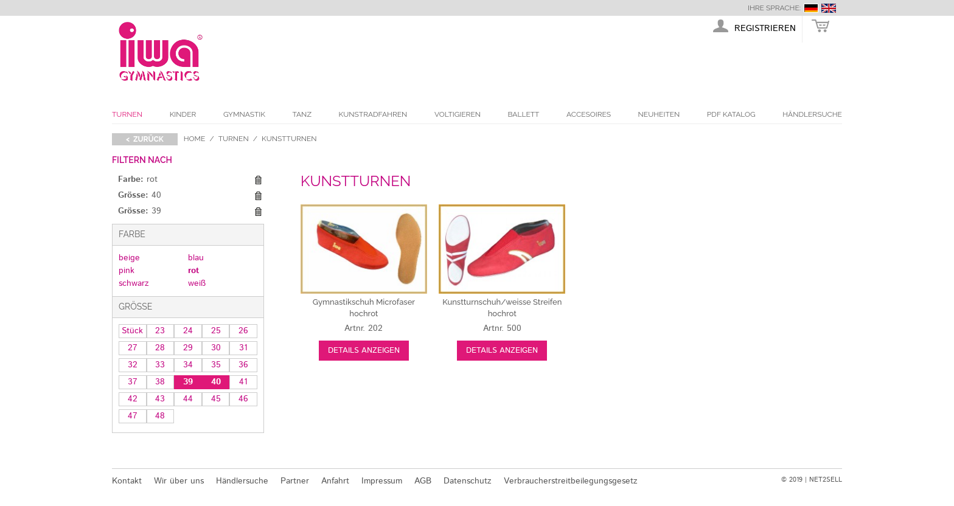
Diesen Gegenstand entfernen (258, 180)
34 (188, 365)
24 (188, 331)
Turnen (127, 114)
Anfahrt (335, 481)
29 (188, 348)
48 (160, 416)
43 (160, 399)
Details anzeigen (364, 350)
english (828, 8)
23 (160, 331)
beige (129, 258)
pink (126, 271)
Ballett (524, 114)
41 (243, 382)
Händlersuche (812, 114)
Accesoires (588, 114)
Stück (132, 331)
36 (243, 365)
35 (216, 365)
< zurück (145, 139)
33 (160, 365)
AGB (422, 481)
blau (196, 258)
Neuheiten (659, 114)
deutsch (811, 8)
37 (133, 382)
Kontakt (127, 481)
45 (216, 399)
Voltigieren (457, 114)
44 (188, 399)
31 (243, 348)
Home (195, 138)
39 (188, 382)
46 (243, 399)
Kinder (183, 114)
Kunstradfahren (373, 114)
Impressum (381, 481)
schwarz (134, 283)
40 (216, 382)
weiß (197, 283)
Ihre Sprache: (774, 8)
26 (243, 331)
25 (216, 331)
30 (216, 348)
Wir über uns (179, 481)
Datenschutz (468, 481)
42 (133, 399)
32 (133, 365)
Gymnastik (244, 114)
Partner (294, 481)
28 (160, 348)
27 (133, 348)
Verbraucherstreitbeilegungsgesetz (571, 481)
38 (160, 382)
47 (133, 416)
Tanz (302, 114)
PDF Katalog (731, 114)
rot (193, 271)
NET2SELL (825, 480)
